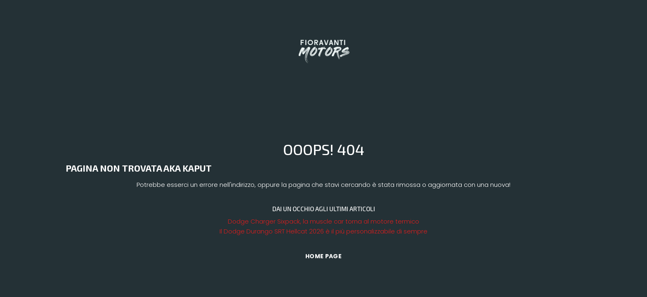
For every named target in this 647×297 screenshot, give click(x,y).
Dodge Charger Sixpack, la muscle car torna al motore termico (323, 221)
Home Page (323, 256)
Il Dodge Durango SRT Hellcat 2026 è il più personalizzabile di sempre (323, 231)
